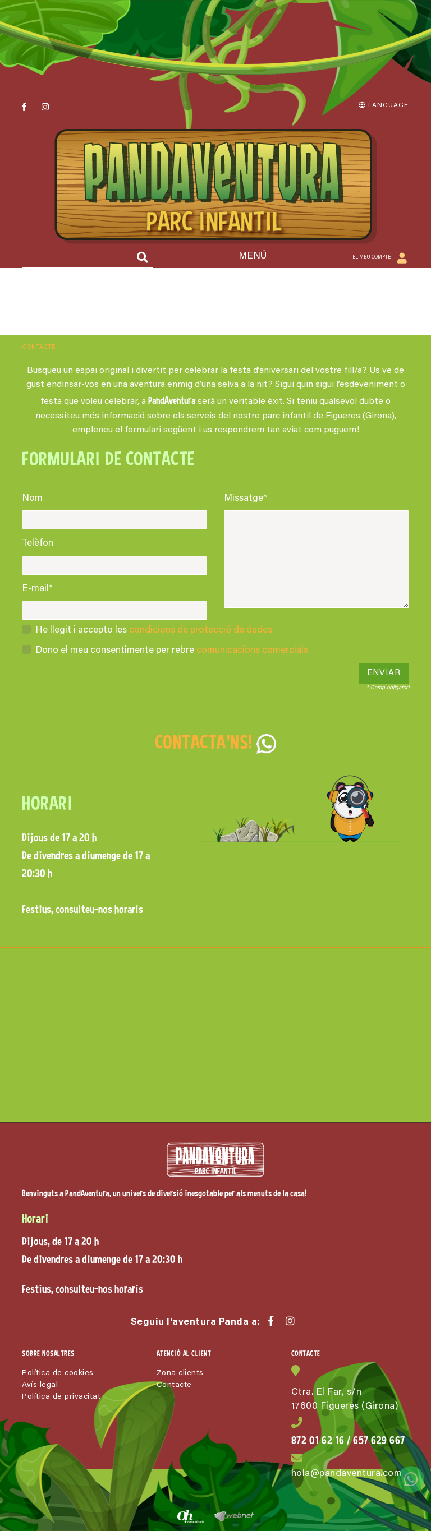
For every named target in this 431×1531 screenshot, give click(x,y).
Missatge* (245, 499)
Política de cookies (58, 1373)
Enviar (384, 673)
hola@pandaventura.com (346, 1474)
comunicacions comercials (252, 651)
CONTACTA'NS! (216, 742)
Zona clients (180, 1373)
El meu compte (374, 258)
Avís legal (40, 1385)
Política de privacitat (61, 1397)
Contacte (174, 1385)
